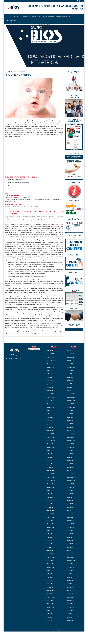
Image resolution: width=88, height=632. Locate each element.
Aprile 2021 (49, 384)
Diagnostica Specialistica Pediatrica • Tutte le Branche (25, 17)
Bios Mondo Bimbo (11, 20)
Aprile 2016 (49, 584)
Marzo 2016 (49, 587)
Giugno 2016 (49, 577)
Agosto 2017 (49, 531)
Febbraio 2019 (50, 471)
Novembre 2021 (50, 361)
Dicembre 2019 (50, 437)
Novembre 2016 (50, 561)
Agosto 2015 (49, 611)
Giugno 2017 (49, 537)
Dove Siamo (51, 17)
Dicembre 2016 (50, 557)
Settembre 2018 (50, 487)
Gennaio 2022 (50, 354)
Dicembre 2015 (50, 597)
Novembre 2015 (50, 601)
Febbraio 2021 (50, 391)
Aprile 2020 (49, 424)
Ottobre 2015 (49, 604)
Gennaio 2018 (50, 514)
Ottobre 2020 (49, 404)
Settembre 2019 (50, 447)
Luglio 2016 (49, 574)
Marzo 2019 (49, 467)
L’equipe (45, 17)
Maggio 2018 (49, 501)
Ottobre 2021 (49, 364)
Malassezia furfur (56, 227)
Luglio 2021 (49, 374)
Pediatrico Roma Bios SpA (14, 8)
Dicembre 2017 (50, 517)
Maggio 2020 (49, 421)
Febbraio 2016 (50, 591)
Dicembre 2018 (50, 477)
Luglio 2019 (49, 454)
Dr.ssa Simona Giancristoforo (13, 204)
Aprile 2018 (49, 504)
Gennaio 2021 (50, 394)
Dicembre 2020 (50, 397)
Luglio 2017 (49, 534)
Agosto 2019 (49, 451)
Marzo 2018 (49, 507)
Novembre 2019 (50, 441)
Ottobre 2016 (49, 564)
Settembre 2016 (50, 567)
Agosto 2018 (49, 491)
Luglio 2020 (49, 414)
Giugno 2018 (49, 497)
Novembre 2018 (50, 481)
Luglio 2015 (49, 614)
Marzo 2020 (49, 427)
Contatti (58, 17)
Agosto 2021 (49, 371)
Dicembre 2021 (50, 357)
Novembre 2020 (50, 401)
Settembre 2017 (50, 527)
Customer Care (66, 17)
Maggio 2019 (49, 461)
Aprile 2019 (49, 464)
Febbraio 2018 (50, 511)
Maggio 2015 (49, 621)
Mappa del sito (17, 360)
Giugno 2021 (49, 377)
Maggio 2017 (49, 541)
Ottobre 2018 (49, 484)
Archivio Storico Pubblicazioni (74, 329)
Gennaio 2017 (50, 554)
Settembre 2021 (50, 367)
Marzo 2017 (49, 547)
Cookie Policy (9, 360)
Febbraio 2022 (50, 351)
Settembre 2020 (50, 407)
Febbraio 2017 (50, 551)
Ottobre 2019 (49, 444)
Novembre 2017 (50, 521)
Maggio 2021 (49, 381)
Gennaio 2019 (50, 474)
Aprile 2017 (49, 544)
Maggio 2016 (49, 581)
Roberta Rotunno (14, 196)
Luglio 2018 (49, 494)
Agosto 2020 (49, 411)
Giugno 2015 (49, 617)
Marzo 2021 (49, 387)
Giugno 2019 (49, 457)
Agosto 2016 (49, 571)
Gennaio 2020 (50, 434)
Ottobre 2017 (49, 524)
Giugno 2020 (49, 417)
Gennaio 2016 (50, 594)
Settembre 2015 (50, 607)
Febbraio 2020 (50, 431)
